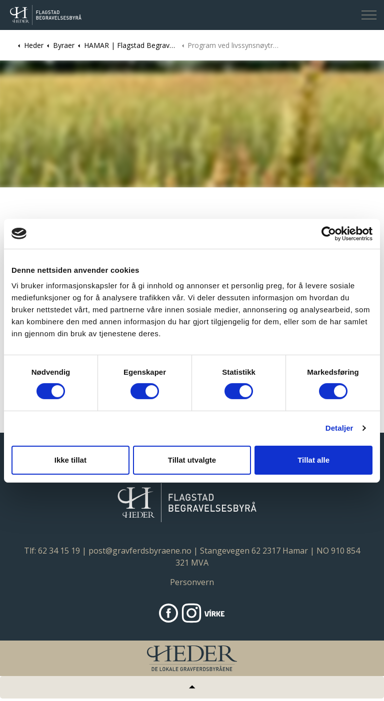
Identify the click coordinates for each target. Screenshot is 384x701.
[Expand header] (369, 15)
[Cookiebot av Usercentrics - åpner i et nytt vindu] (328, 233)
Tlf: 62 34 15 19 (52, 550)
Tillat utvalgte (192, 460)
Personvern (192, 582)
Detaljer (340, 428)
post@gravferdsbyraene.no (140, 550)
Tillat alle (314, 460)
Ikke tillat (70, 460)
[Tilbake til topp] (192, 687)
